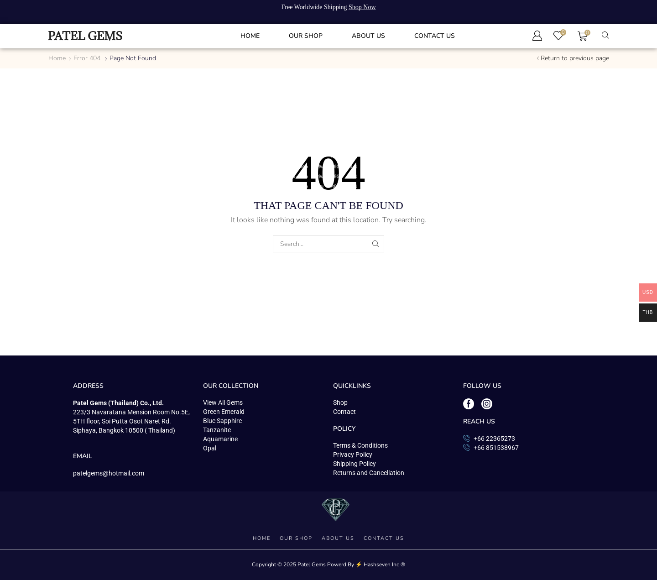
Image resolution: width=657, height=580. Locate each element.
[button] (537, 36)
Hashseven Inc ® (384, 564)
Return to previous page (575, 58)
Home (57, 58)
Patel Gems (311, 564)
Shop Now (362, 7)
